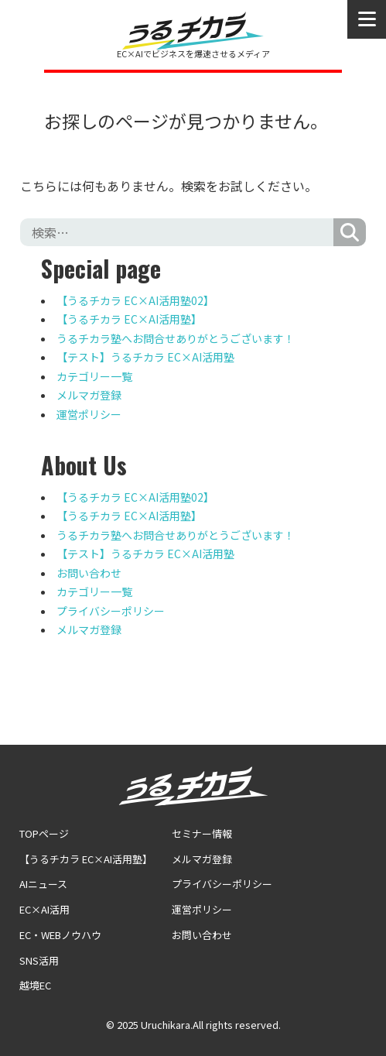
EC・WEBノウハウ (60, 934)
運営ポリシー (88, 414)
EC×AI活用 (44, 909)
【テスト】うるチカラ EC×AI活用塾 (145, 357)
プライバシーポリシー (110, 611)
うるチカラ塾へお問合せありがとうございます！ (175, 338)
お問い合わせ (88, 573)
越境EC (35, 985)
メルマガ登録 (88, 395)
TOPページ (44, 833)
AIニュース (43, 883)
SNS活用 (39, 960)
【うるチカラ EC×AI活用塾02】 (135, 300)
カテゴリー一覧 (94, 376)
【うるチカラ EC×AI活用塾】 (129, 319)
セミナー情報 (202, 833)
